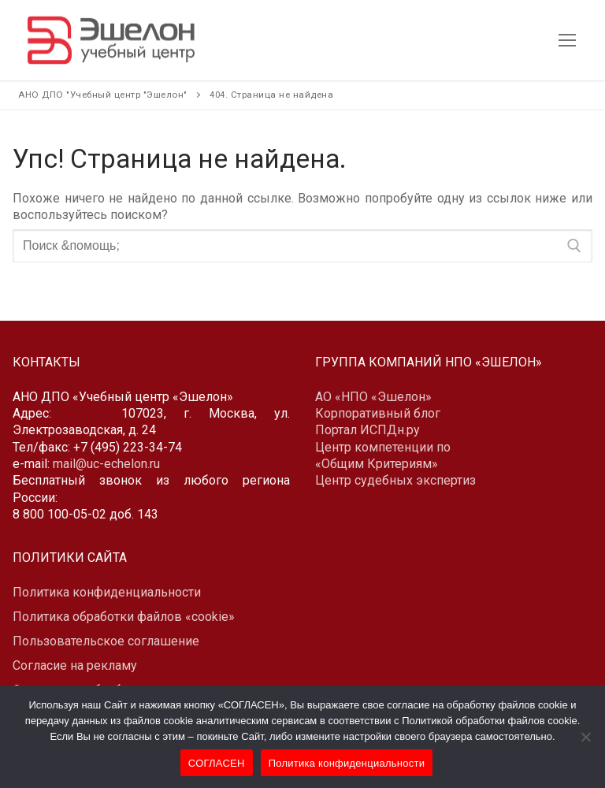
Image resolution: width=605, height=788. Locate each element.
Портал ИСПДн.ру (367, 429)
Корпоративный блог (377, 413)
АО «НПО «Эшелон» (373, 396)
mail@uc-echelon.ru (106, 463)
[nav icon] (567, 40)
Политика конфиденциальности (347, 763)
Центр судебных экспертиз (395, 480)
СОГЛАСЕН (216, 763)
